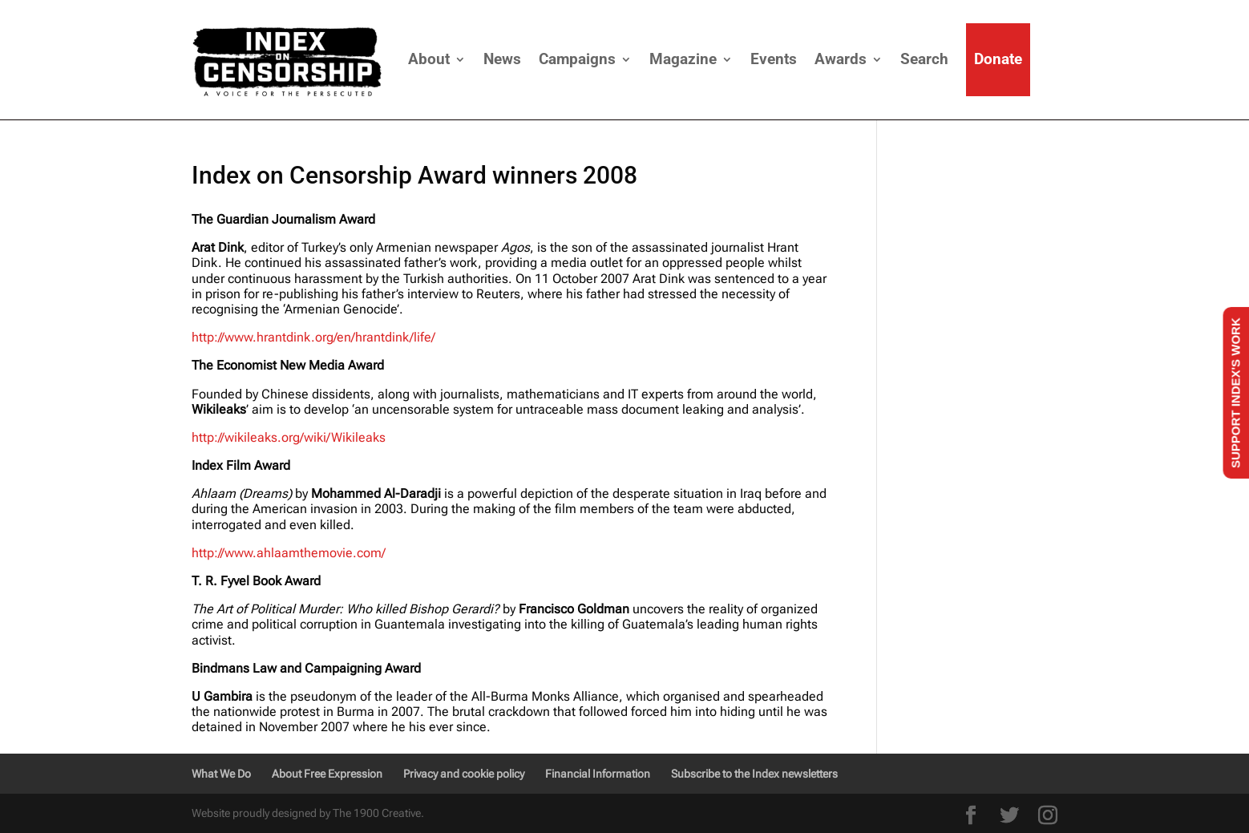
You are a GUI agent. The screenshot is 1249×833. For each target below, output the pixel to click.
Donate (998, 59)
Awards (840, 59)
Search (924, 59)
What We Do (221, 773)
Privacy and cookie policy (463, 773)
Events (773, 59)
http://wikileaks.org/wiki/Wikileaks (289, 437)
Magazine (683, 59)
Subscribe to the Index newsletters (754, 773)
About (429, 59)
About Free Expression (327, 773)
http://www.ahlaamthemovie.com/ (289, 552)
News (502, 59)
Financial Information (597, 773)
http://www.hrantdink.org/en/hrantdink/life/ (313, 337)
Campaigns (577, 59)
